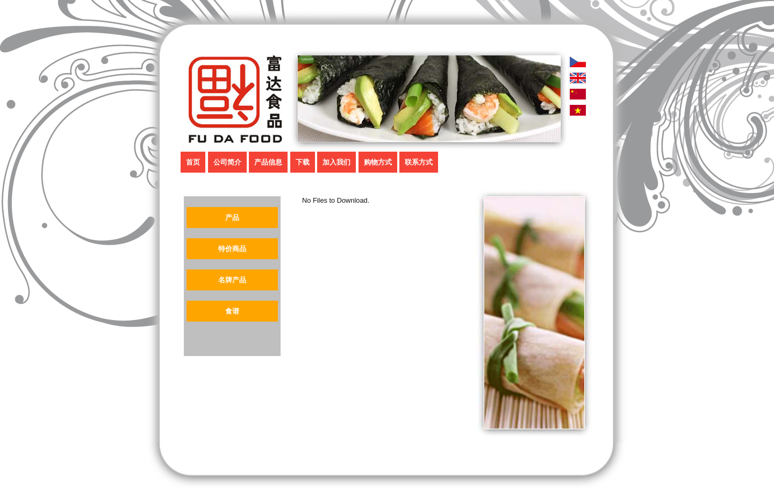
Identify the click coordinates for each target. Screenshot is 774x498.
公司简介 (227, 162)
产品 (232, 218)
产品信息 (268, 162)
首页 (193, 162)
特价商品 (232, 249)
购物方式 (378, 162)
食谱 (232, 311)
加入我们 (336, 162)
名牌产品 (232, 280)
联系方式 (419, 162)
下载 (303, 162)
